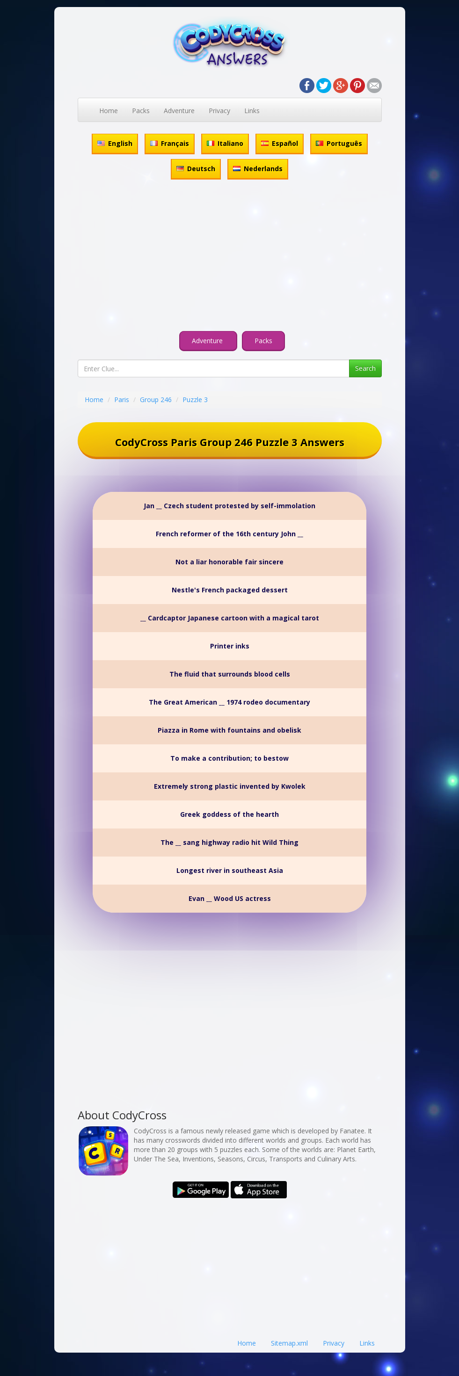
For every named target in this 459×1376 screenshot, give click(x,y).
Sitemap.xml (289, 1343)
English (114, 143)
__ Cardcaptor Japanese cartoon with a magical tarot (229, 617)
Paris (121, 399)
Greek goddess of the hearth (229, 814)
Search (365, 368)
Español (279, 143)
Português (339, 143)
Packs (141, 110)
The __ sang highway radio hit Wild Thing (229, 842)
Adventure (179, 110)
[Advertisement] (230, 256)
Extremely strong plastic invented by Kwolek (230, 786)
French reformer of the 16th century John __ (229, 533)
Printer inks (229, 645)
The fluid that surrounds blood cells (229, 674)
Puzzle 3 (195, 399)
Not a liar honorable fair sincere (229, 561)
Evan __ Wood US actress (230, 898)
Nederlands (258, 168)
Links (252, 110)
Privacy (219, 110)
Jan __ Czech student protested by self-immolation (229, 505)
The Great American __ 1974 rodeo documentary (229, 702)
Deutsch (195, 168)
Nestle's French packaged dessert (230, 589)
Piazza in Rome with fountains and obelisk (229, 730)
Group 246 (156, 399)
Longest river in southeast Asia (229, 870)
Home (108, 110)
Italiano (225, 143)
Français (169, 143)
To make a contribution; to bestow (229, 758)
